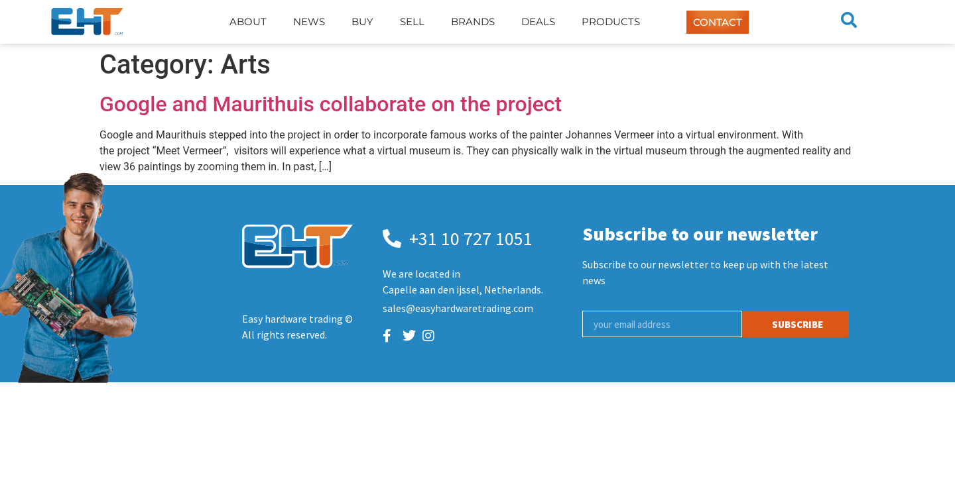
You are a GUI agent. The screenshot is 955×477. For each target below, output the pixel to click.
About (248, 21)
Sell (412, 21)
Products (611, 21)
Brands (473, 21)
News (309, 21)
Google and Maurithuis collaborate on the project (330, 104)
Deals (538, 21)
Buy (362, 21)
